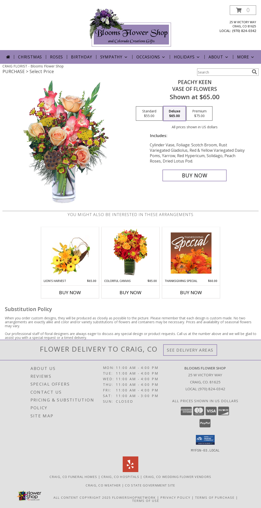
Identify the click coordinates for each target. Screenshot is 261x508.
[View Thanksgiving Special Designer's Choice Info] (191, 253)
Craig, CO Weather (103, 485)
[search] (254, 72)
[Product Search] (223, 72)
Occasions (151, 57)
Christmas (30, 57)
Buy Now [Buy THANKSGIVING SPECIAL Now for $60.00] (191, 292)
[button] (243, 10)
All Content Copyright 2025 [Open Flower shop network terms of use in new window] (82, 497)
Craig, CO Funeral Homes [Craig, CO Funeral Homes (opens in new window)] (73, 476)
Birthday (81, 57)
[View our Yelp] (130, 470)
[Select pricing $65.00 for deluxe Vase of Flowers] (174, 114)
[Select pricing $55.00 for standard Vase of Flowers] (149, 114)
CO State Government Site (150, 485)
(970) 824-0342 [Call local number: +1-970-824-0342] (244, 30)
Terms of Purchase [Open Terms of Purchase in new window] (215, 497)
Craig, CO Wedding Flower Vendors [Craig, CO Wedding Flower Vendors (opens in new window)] (177, 476)
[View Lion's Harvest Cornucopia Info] (70, 253)
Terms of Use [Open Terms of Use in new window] (145, 500)
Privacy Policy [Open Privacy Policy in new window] (176, 497)
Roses (56, 57)
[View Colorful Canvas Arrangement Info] (130, 253)
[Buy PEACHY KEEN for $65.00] (194, 175)
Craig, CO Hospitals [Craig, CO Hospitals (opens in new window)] (120, 476)
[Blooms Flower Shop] (130, 27)
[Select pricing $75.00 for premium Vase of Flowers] (199, 114)
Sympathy (114, 57)
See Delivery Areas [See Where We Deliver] (190, 350)
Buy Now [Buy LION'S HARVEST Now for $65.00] (70, 292)
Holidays (187, 57)
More (246, 57)
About (219, 57)
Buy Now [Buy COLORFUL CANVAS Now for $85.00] (130, 292)
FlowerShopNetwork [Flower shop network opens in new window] (134, 497)
